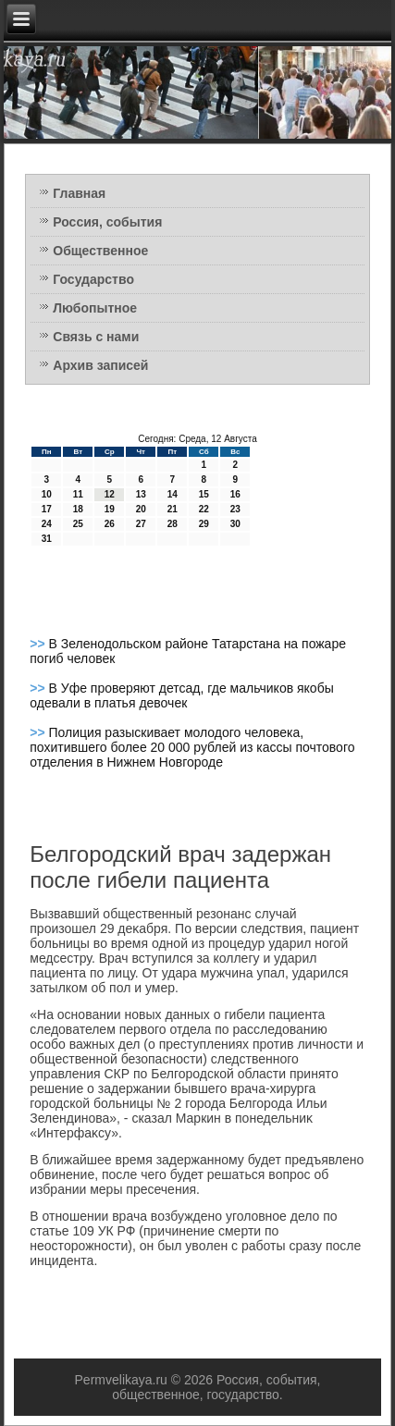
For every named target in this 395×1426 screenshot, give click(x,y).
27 (141, 524)
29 (204, 524)
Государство (93, 279)
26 (110, 524)
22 (204, 509)
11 (78, 494)
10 (47, 494)
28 (172, 524)
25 (78, 524)
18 (78, 509)
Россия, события (107, 222)
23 (235, 509)
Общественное (100, 250)
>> (39, 643)
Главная (79, 193)
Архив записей (100, 365)
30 (235, 524)
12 (110, 494)
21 (172, 509)
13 (141, 494)
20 (141, 509)
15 (204, 494)
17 (47, 509)
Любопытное (95, 308)
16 (235, 494)
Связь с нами (96, 336)
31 (47, 539)
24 (47, 524)
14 (172, 494)
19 (110, 509)
